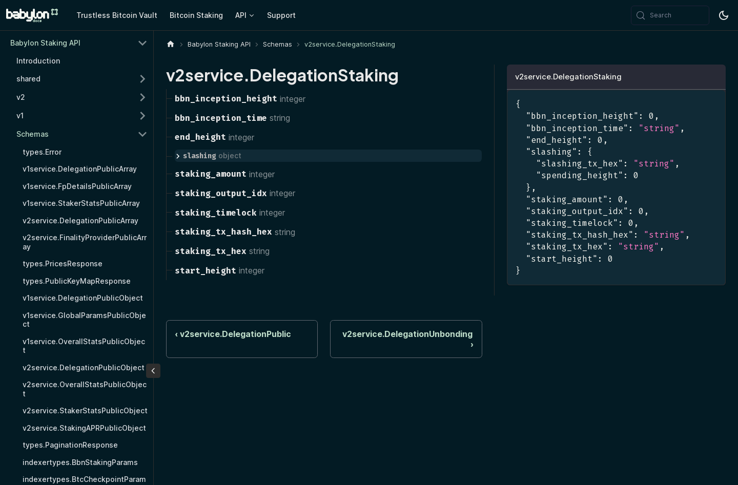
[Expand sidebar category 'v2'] (142, 97)
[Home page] (170, 44)
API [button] (241, 15)
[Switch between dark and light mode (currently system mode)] (723, 15)
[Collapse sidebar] (153, 371)
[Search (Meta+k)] (670, 15)
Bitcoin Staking (196, 15)
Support (281, 15)
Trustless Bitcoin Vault (116, 15)
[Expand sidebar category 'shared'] (142, 79)
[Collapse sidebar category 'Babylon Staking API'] (142, 43)
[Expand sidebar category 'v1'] (142, 116)
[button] (82, 134)
